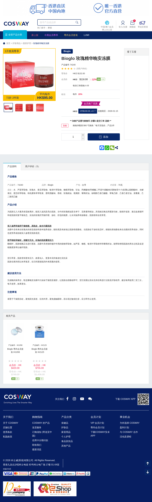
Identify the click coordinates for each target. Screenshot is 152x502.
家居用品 (65, 432)
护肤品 (64, 427)
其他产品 (65, 446)
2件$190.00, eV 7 (88, 111)
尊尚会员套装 (71, 35)
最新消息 (36, 449)
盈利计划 (124, 427)
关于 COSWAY (10, 423)
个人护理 (65, 436)
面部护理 (27, 43)
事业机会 (125, 417)
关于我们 (8, 417)
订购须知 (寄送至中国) (42, 434)
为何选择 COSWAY (130, 423)
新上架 (34, 35)
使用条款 (7, 432)
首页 (8, 43)
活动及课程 (125, 436)
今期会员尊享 (51, 35)
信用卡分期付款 (40, 440)
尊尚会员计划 (97, 427)
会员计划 (96, 417)
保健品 (64, 423)
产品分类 (66, 417)
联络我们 (36, 445)
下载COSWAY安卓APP (100, 434)
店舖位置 (7, 427)
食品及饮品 (67, 441)
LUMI (86, 35)
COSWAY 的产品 (41, 423)
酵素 (50, 28)
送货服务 (36, 427)
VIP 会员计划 (97, 423)
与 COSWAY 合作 (129, 432)
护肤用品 (17, 43)
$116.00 (84, 79)
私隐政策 (7, 436)
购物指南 (37, 417)
